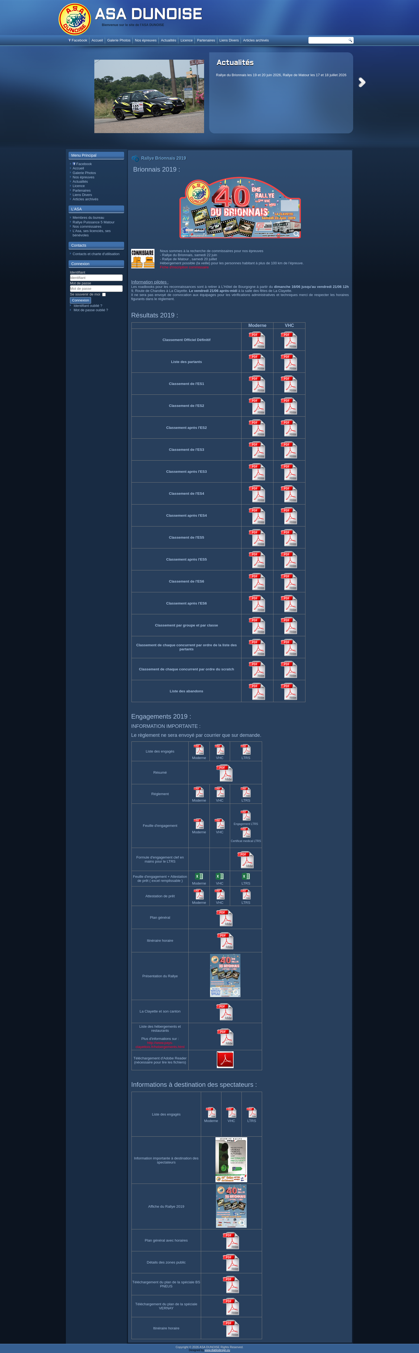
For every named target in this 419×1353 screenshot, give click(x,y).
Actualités (235, 63)
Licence (187, 40)
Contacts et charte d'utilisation (96, 254)
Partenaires (206, 40)
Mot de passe (80, 283)
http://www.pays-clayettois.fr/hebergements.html (160, 1045)
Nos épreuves (146, 40)
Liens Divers (229, 40)
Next (362, 82)
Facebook (77, 40)
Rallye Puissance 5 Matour (94, 222)
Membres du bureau (88, 218)
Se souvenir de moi (85, 294)
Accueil (97, 40)
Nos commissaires (87, 226)
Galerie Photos (119, 40)
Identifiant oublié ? (88, 306)
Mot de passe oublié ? (91, 310)
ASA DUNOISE (148, 15)
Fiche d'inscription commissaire (184, 267)
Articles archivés (256, 40)
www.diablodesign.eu (217, 1350)
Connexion (80, 300)
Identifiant (77, 272)
